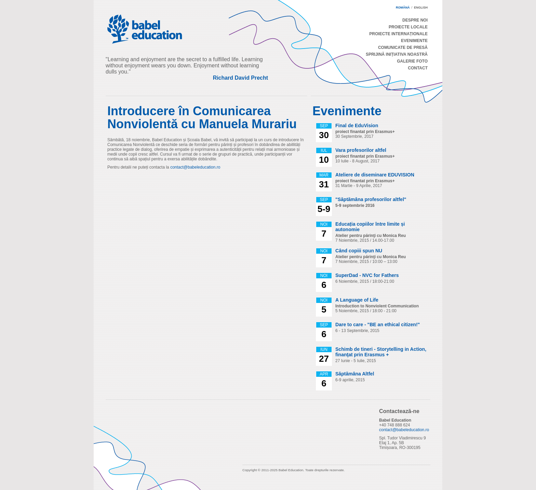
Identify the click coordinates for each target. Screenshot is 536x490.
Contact (418, 68)
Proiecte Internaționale (398, 33)
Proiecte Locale (408, 27)
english (421, 7)
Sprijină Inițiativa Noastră (397, 54)
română (403, 7)
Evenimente (414, 40)
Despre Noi (415, 20)
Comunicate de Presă (403, 47)
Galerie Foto (412, 61)
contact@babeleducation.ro (195, 167)
